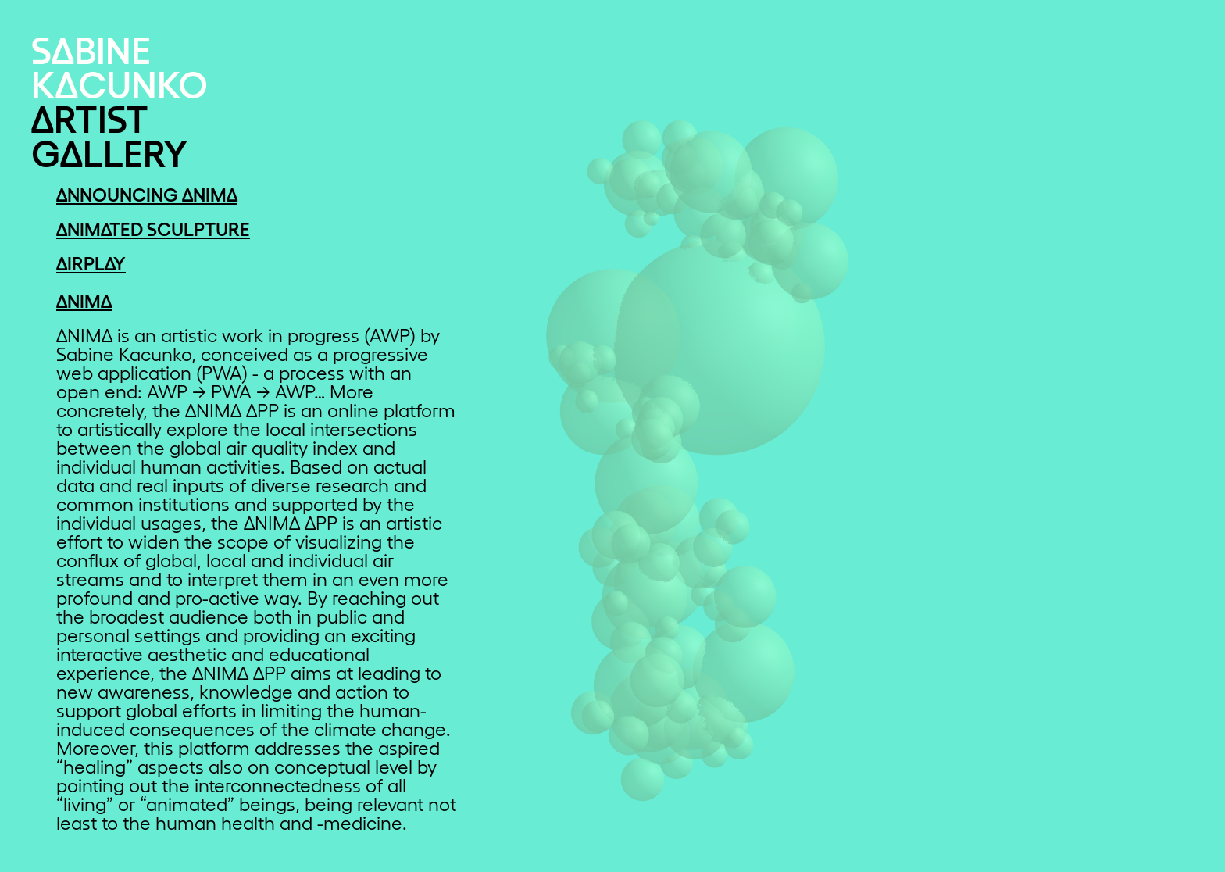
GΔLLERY (109, 151)
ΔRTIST (89, 117)
